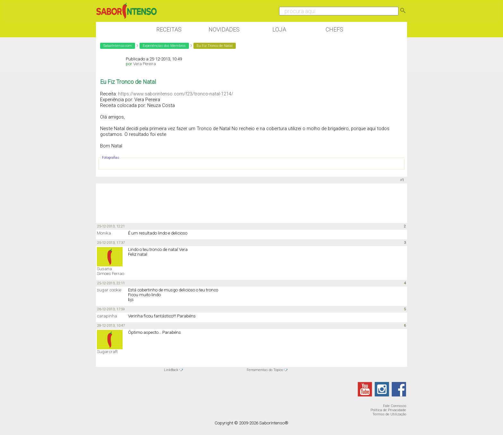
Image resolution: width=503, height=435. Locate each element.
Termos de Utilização (389, 414)
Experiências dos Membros (164, 46)
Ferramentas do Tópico (265, 370)
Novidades (224, 29)
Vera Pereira (144, 63)
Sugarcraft (107, 351)
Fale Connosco (394, 406)
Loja (279, 29)
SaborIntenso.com (117, 46)
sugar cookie (109, 290)
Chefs (334, 29)
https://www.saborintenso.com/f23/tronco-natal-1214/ (175, 94)
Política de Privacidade (388, 410)
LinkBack (171, 370)
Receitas (169, 29)
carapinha (107, 316)
